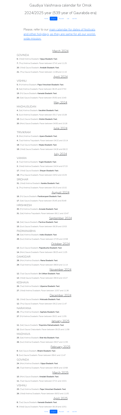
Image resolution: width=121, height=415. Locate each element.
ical (68, 19)
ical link (74, 19)
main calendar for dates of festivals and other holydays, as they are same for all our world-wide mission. (60, 34)
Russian (61, 19)
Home (46, 19)
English (53, 19)
